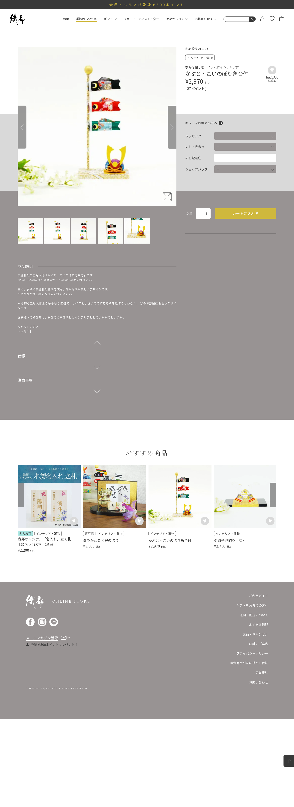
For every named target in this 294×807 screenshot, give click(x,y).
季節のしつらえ (86, 18)
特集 (66, 19)
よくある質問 (258, 712)
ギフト (110, 19)
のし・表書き (194, 147)
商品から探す (177, 19)
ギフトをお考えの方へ (201, 123)
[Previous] (22, 127)
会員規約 (261, 760)
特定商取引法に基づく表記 (249, 750)
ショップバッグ (196, 169)
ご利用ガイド (258, 683)
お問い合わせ (258, 769)
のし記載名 (193, 158)
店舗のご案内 (258, 731)
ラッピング (193, 136)
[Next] (172, 127)
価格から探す (205, 19)
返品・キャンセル (255, 721)
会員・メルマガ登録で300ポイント (147, 4)
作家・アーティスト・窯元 (141, 19)
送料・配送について (254, 702)
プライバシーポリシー (252, 741)
